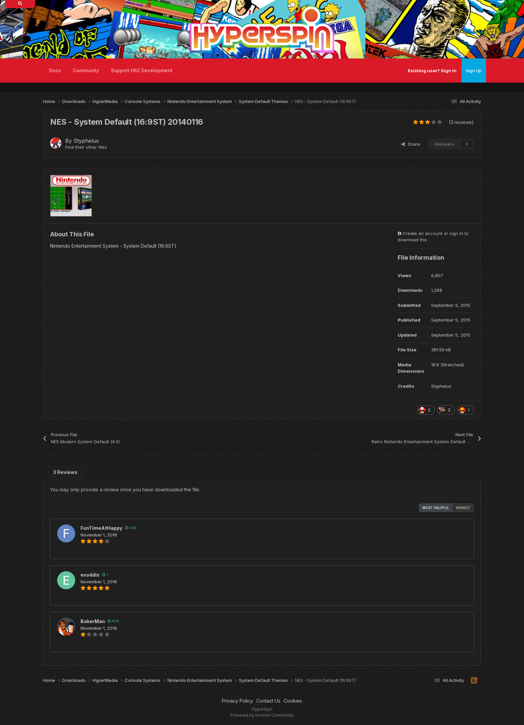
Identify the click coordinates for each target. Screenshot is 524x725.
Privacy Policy (237, 701)
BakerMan (93, 621)
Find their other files (86, 147)
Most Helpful (435, 508)
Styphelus (86, 140)
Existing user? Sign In (432, 70)
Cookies (293, 701)
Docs (55, 70)
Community (86, 70)
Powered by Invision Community (262, 715)
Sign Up (474, 70)
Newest (463, 508)
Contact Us (268, 701)
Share (410, 144)
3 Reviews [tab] (65, 472)
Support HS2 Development (141, 70)
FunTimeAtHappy (101, 528)
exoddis (90, 575)
